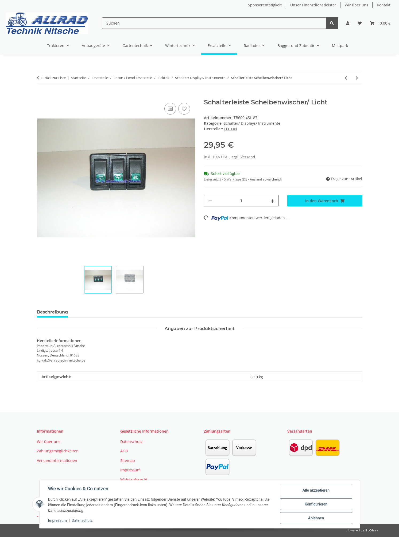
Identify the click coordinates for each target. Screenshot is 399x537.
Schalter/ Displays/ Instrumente (252, 123)
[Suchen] (214, 23)
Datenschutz (82, 520)
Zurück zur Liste (53, 77)
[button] (348, 23)
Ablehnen (316, 518)
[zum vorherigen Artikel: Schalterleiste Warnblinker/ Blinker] (345, 78)
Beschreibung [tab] (52, 312)
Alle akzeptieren (316, 490)
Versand (248, 156)
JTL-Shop (371, 530)
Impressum (57, 520)
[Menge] (241, 200)
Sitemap (127, 460)
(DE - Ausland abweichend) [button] (262, 179)
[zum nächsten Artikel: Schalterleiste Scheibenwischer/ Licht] (356, 78)
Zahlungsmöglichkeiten (58, 450)
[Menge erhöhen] (272, 200)
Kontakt (383, 4)
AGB (124, 450)
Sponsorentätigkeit (265, 4)
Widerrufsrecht (134, 479)
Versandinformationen (57, 460)
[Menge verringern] (210, 200)
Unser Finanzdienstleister (313, 4)
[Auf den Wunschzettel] (184, 109)
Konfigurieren (316, 504)
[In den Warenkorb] (41, 96)
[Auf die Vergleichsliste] (170, 109)
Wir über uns (356, 4)
